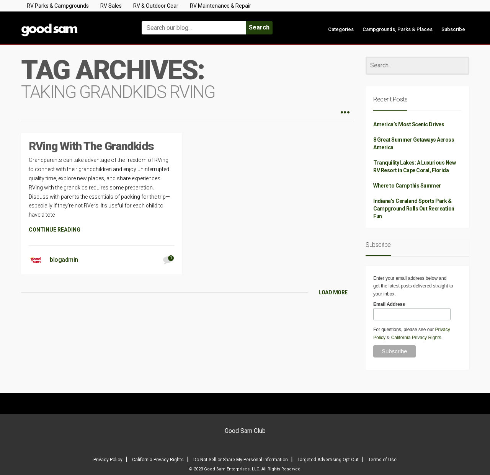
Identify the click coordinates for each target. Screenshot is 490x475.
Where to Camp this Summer (407, 186)
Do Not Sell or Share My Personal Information (240, 459)
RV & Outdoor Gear (155, 6)
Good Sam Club (245, 430)
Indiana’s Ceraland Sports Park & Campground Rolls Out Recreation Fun (413, 208)
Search (259, 27)
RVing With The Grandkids (91, 146)
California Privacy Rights (416, 337)
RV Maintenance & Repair (220, 6)
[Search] (417, 66)
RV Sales (111, 6)
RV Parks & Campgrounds (58, 6)
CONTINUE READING (54, 230)
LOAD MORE (333, 292)
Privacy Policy (107, 459)
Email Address (389, 304)
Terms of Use (382, 459)
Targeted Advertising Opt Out (328, 459)
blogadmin (64, 259)
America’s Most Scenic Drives (408, 124)
